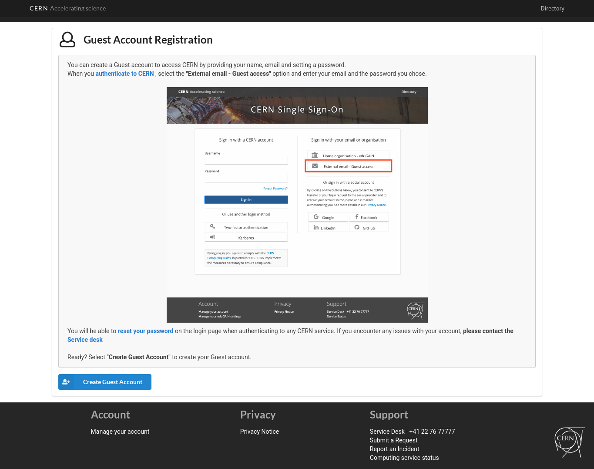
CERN (68, 8)
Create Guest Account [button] (100, 382)
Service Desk (387, 431)
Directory (552, 8)
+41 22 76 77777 (432, 431)
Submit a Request (394, 440)
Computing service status (404, 457)
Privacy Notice (259, 431)
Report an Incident (394, 448)
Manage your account (120, 431)
